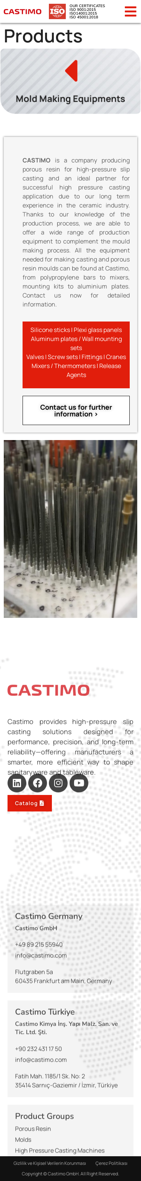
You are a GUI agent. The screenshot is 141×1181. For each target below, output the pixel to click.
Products (43, 35)
